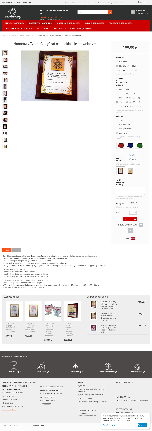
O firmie (67, 3)
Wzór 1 (133, 155)
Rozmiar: (120, 58)
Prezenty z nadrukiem (40, 23)
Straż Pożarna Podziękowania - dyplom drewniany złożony (68, 330)
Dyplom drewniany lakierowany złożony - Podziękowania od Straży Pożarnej (109, 305)
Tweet (127, 238)
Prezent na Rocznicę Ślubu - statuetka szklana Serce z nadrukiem (49, 330)
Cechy (16, 250)
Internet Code (38, 426)
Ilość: (118, 212)
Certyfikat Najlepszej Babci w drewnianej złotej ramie (30, 328)
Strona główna (8, 35)
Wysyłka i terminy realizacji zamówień (91, 395)
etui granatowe (124, 129)
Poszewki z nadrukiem (120, 23)
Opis (7, 250)
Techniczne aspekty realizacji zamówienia (92, 401)
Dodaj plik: (120, 203)
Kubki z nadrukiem (94, 23)
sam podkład (123, 89)
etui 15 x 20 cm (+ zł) (128, 98)
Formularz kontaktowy (80, 3)
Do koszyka (130, 219)
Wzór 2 (133, 159)
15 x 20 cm (122, 62)
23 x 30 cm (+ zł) (126, 70)
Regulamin (102, 3)
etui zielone (122, 133)
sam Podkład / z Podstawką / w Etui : (121, 81)
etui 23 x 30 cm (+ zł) (128, 106)
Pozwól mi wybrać (110, 425)
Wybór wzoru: (119, 159)
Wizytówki (42, 29)
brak (119, 120)
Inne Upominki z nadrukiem (18, 29)
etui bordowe (123, 124)
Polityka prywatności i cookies (118, 3)
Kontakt (93, 3)
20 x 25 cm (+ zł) (126, 66)
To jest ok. (142, 425)
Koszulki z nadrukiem (68, 23)
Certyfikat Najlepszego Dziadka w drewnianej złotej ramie (10, 328)
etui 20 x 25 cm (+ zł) (128, 102)
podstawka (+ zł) (125, 93)
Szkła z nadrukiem (14, 23)
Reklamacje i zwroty (85, 398)
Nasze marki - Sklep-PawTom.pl (14, 356)
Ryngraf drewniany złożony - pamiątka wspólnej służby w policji (108, 328)
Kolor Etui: (120, 116)
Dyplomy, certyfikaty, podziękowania (72, 29)
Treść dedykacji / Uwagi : (120, 182)
